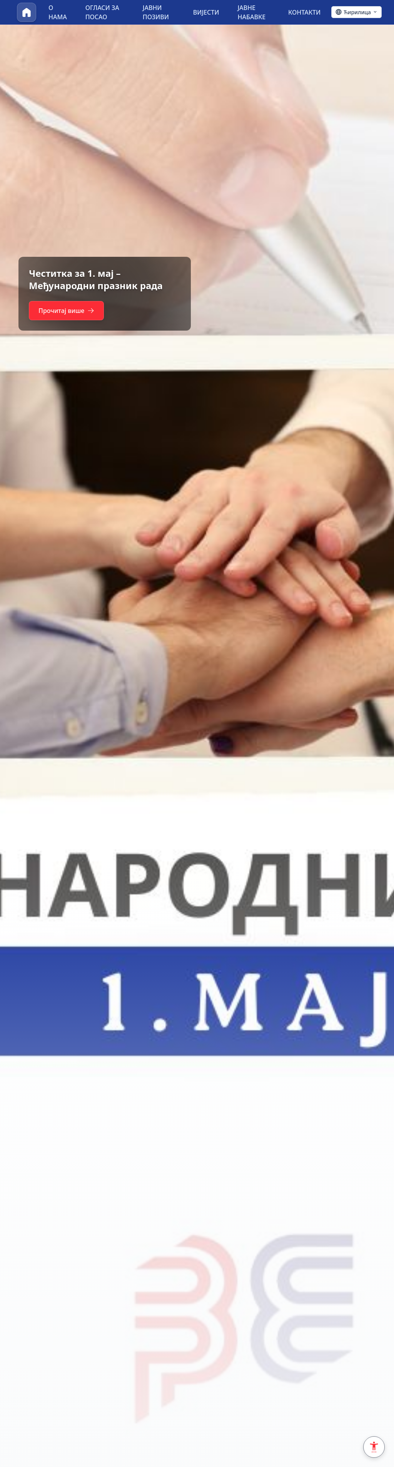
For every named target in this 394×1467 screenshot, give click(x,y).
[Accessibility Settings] (374, 1447)
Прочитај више (68, 310)
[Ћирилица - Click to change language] (356, 12)
